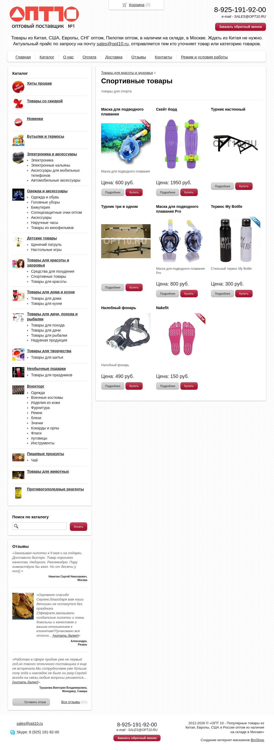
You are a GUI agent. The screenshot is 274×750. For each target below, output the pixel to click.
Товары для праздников (51, 375)
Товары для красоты (49, 281)
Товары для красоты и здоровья (127, 73)
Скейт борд (166, 109)
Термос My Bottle (226, 206)
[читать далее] (65, 635)
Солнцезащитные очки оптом (56, 212)
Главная (23, 57)
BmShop (257, 740)
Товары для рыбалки (49, 335)
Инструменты (42, 443)
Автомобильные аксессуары (55, 180)
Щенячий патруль (46, 244)
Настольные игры (46, 250)
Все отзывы (70, 702)
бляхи (36, 418)
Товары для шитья (47, 357)
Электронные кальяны (50, 165)
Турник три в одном (119, 206)
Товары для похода (47, 325)
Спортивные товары (48, 276)
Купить (134, 192)
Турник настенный (228, 109)
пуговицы (39, 438)
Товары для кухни (46, 303)
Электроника (42, 160)
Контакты (163, 57)
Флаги (36, 433)
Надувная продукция (49, 340)
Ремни (36, 413)
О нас (68, 57)
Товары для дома (46, 298)
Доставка (113, 57)
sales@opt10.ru (112, 43)
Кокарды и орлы (45, 428)
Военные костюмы (47, 397)
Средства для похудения (52, 271)
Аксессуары (41, 217)
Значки (37, 423)
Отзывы (138, 57)
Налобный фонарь (118, 308)
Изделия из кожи (45, 402)
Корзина (136, 4)
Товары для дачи (46, 330)
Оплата (90, 57)
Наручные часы (44, 222)
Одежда (38, 393)
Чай (34, 460)
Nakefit (162, 308)
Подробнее (112, 192)
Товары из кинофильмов (52, 228)
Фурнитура (40, 408)
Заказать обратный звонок (240, 27)
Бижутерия (40, 207)
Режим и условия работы (204, 57)
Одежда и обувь (45, 197)
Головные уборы (45, 202)
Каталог (47, 57)
